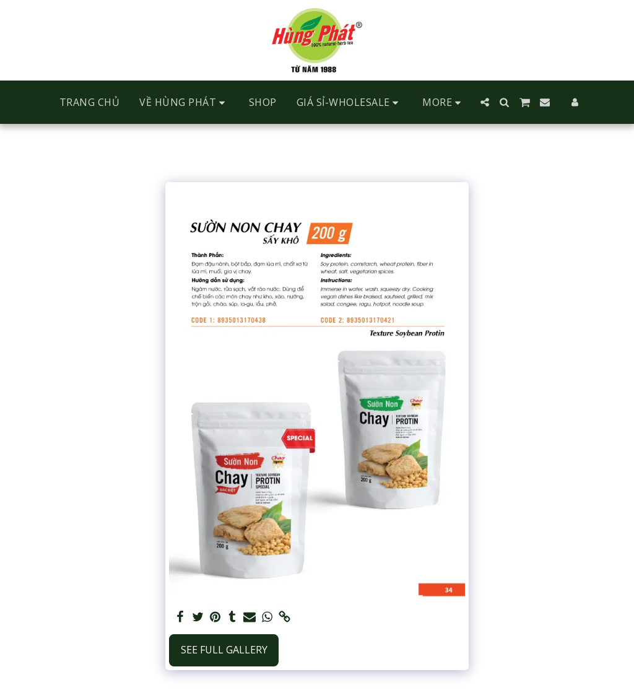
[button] (184, 102)
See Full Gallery (224, 650)
